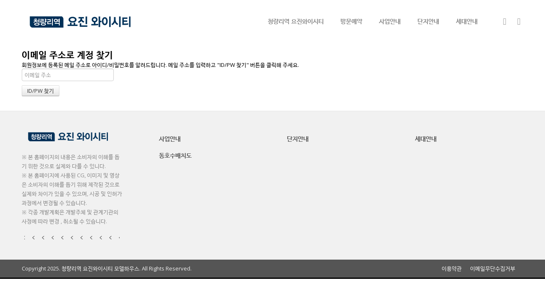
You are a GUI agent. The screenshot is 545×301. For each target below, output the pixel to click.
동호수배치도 (175, 155)
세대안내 (467, 21)
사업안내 (390, 21)
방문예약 (351, 21)
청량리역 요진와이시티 (296, 21)
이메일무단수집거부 (492, 269)
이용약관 (452, 269)
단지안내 (428, 21)
